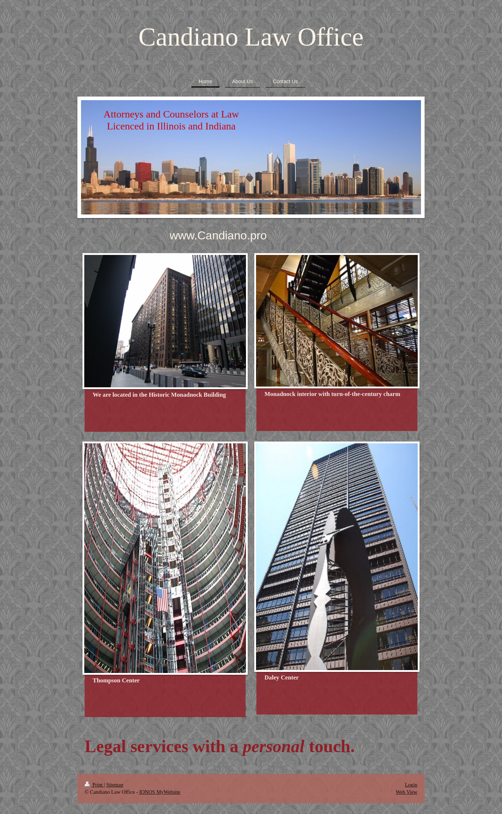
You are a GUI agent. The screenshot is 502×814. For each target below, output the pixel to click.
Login (411, 785)
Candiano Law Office (251, 36)
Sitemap (114, 785)
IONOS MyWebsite (159, 792)
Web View (406, 792)
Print (94, 785)
